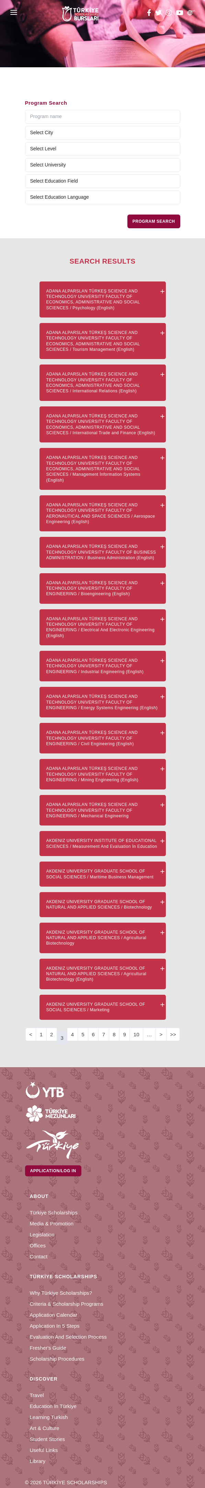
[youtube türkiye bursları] (179, 13)
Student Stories (47, 1439)
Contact (39, 1256)
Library (38, 1461)
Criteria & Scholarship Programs (66, 1304)
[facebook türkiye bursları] (150, 13)
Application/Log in (53, 1170)
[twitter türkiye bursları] (158, 13)
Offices (38, 1245)
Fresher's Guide (48, 1348)
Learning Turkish (49, 1417)
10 (136, 1034)
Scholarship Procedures (57, 1359)
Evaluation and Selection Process (68, 1337)
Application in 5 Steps (55, 1326)
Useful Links (44, 1450)
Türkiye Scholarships (54, 1212)
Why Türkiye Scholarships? (61, 1293)
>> (173, 1034)
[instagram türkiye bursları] (169, 13)
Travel (37, 1395)
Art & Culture (44, 1428)
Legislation (42, 1234)
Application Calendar (53, 1315)
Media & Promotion (52, 1223)
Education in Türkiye (53, 1406)
